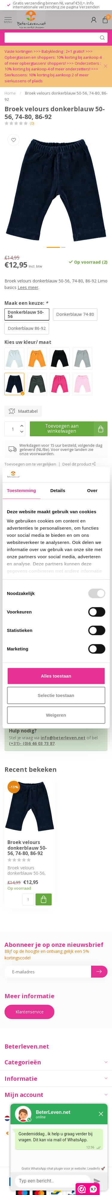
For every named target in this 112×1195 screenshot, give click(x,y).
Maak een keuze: (26, 303)
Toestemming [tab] (21, 490)
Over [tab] (92, 490)
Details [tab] (57, 490)
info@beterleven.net (63, 738)
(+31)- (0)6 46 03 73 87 (32, 743)
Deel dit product (79, 464)
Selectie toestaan (56, 695)
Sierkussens (15, 75)
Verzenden (89, 7)
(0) (32, 123)
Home (10, 93)
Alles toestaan (56, 675)
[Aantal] (28, 899)
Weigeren (56, 715)
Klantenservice (30, 1012)
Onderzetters (87, 63)
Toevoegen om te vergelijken (30, 464)
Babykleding (53, 51)
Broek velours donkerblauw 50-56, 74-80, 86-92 (27, 848)
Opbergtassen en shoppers (29, 57)
